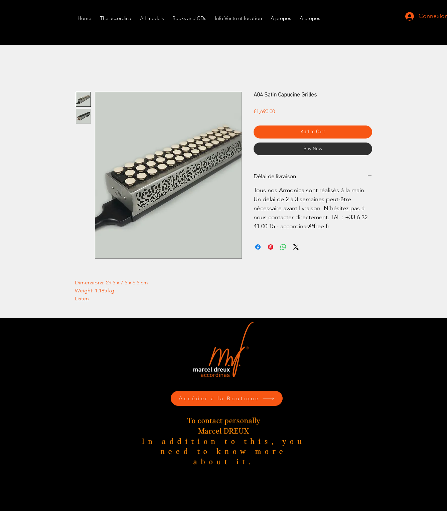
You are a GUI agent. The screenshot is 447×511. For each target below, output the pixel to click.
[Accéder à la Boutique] (227, 398)
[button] (238, 15)
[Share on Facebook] (258, 247)
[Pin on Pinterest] (271, 247)
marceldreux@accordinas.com (227, 498)
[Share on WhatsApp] (283, 247)
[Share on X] (296, 247)
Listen (82, 298)
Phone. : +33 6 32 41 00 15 (226, 490)
